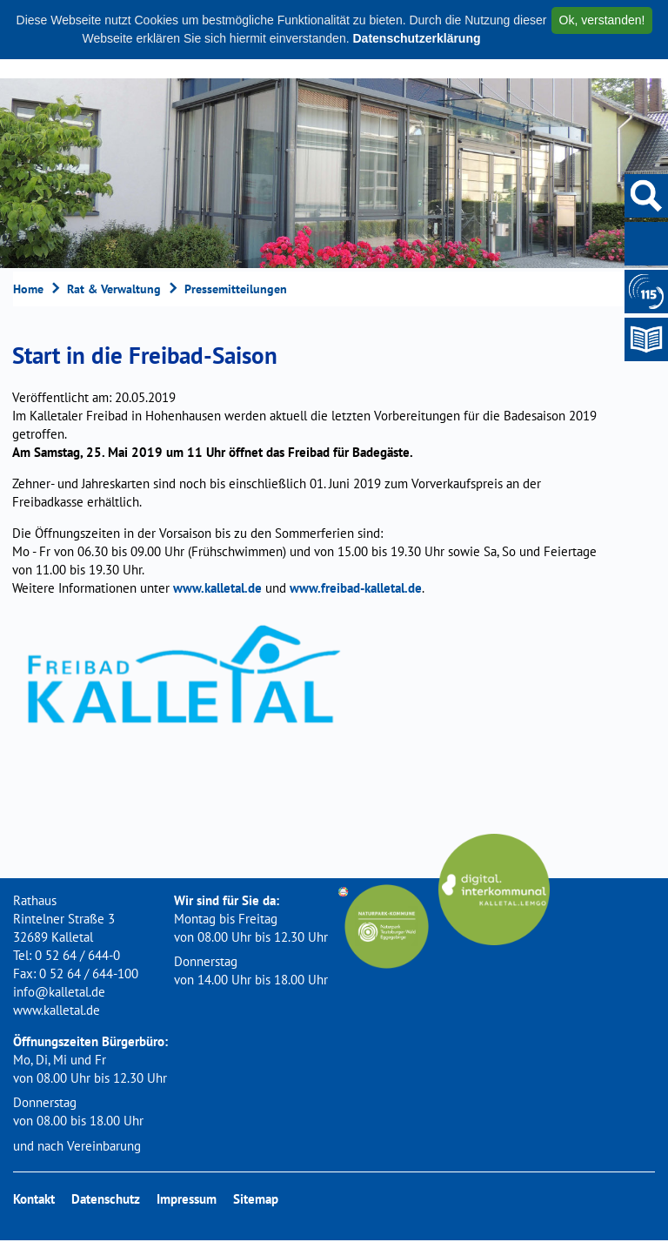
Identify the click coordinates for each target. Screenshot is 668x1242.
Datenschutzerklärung (416, 38)
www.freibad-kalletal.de (356, 588)
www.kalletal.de (217, 588)
